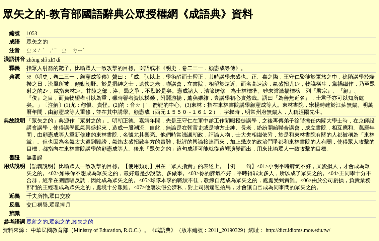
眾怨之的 (60, 222)
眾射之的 (37, 222)
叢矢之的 (82, 222)
